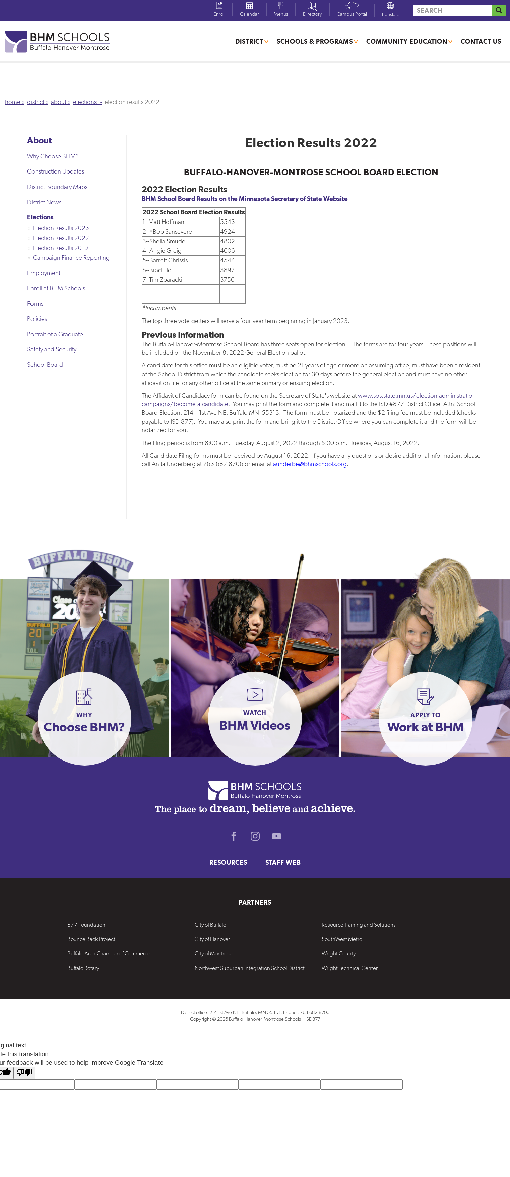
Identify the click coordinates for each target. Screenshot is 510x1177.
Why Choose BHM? (53, 156)
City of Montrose (214, 953)
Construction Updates (55, 171)
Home (12, 102)
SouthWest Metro (342, 939)
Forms (35, 303)
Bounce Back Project (91, 939)
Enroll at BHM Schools (56, 288)
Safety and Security (51, 349)
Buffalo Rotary (83, 968)
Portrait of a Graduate (55, 334)
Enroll (219, 14)
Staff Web (283, 862)
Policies (37, 319)
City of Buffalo (210, 924)
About (58, 102)
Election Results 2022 (61, 238)
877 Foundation (86, 924)
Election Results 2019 (60, 248)
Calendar (249, 14)
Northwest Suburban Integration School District (250, 968)
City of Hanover (212, 939)
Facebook (233, 836)
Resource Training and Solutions (359, 924)
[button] (84, 719)
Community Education (406, 41)
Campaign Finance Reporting (71, 257)
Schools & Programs (315, 41)
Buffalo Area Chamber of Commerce (108, 953)
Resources (228, 862)
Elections (85, 102)
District (249, 41)
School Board (45, 365)
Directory (312, 14)
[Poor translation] (24, 1073)
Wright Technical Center (350, 968)
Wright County (339, 953)
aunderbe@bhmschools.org (310, 464)
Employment (43, 273)
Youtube (276, 836)
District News (44, 202)
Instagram (255, 836)
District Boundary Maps (57, 187)
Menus (281, 14)
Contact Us (481, 41)
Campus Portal (352, 14)
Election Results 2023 (61, 228)
